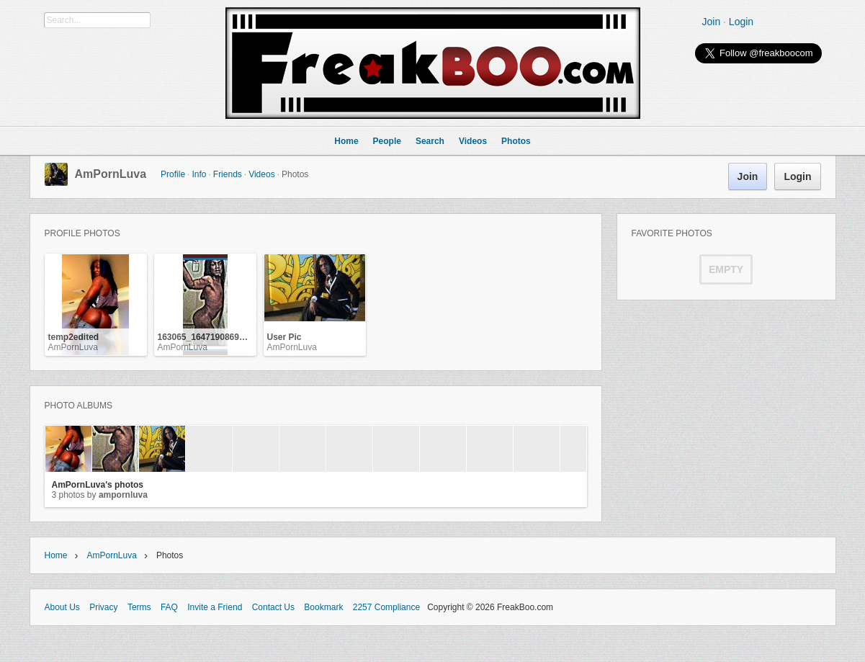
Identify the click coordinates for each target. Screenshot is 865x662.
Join (711, 21)
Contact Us (273, 607)
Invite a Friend (214, 607)
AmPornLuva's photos (98, 485)
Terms (139, 607)
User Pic (284, 337)
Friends (227, 174)
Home (56, 555)
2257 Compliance (386, 607)
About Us (62, 607)
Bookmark (323, 607)
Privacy (103, 607)
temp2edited (73, 337)
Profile (173, 174)
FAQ (169, 607)
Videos (261, 174)
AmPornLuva (111, 174)
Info (199, 174)
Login (741, 21)
